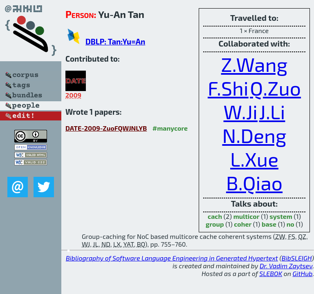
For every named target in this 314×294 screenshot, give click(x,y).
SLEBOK (270, 273)
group (215, 224)
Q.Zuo (275, 88)
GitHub (303, 273)
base (269, 224)
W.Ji (241, 111)
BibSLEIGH (297, 258)
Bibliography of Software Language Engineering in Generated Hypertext (172, 258)
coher (242, 224)
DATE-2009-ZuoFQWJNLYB (106, 128)
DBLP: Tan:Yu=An (115, 41)
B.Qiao (254, 182)
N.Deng (254, 135)
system (280, 216)
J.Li (272, 111)
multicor (246, 216)
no (290, 224)
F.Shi (228, 88)
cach (215, 216)
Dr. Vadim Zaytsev (286, 266)
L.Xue (254, 159)
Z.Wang (254, 64)
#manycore (170, 128)
